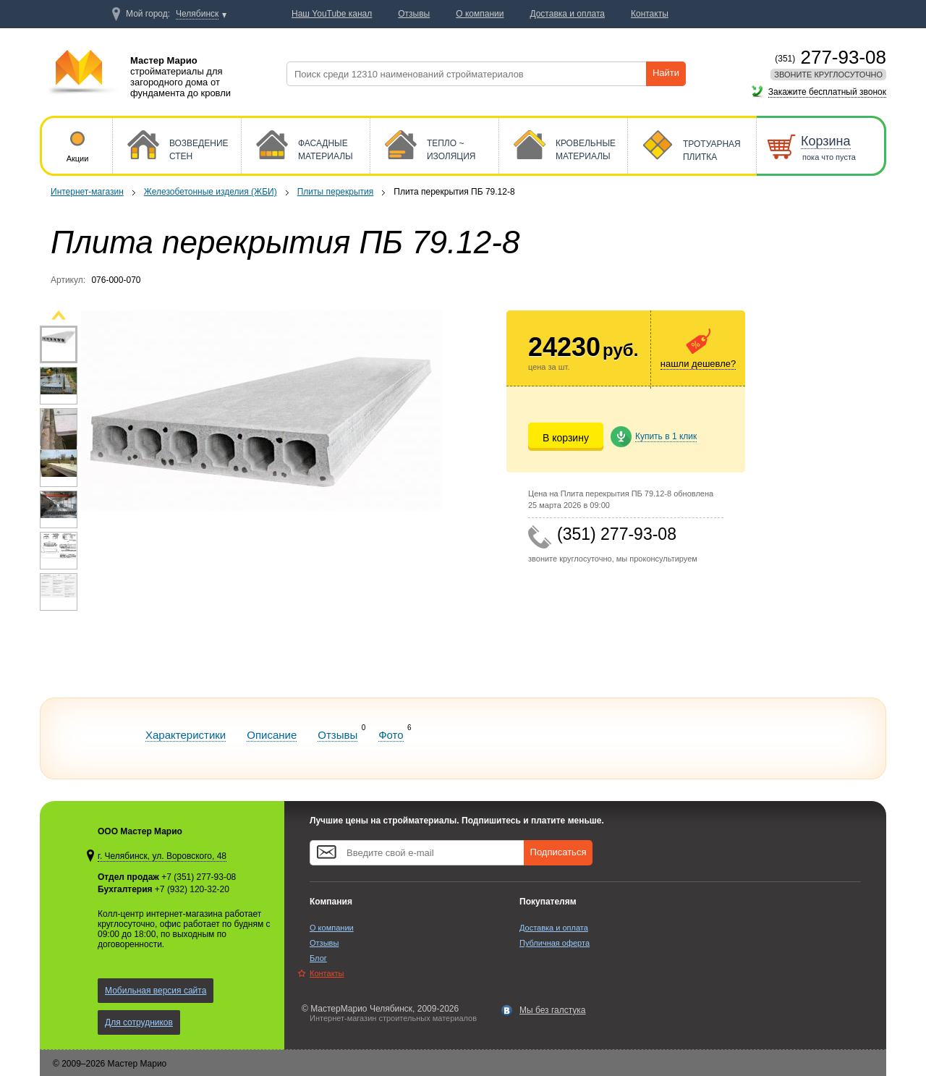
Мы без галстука (552, 1010)
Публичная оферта (554, 943)
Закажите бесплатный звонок (827, 92)
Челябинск (197, 14)
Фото (390, 735)
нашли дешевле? (698, 363)
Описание (272, 735)
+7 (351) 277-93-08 (198, 877)
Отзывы (337, 735)
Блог (318, 958)
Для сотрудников (139, 1022)
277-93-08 (830, 57)
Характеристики (185, 735)
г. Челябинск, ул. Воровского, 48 (162, 856)
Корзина (826, 141)
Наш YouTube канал (332, 14)
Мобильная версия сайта (155, 991)
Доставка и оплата (553, 927)
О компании (332, 927)
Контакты (327, 973)
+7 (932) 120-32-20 (192, 889)
